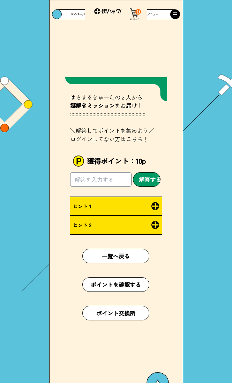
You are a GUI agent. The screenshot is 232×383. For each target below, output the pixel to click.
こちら (134, 139)
